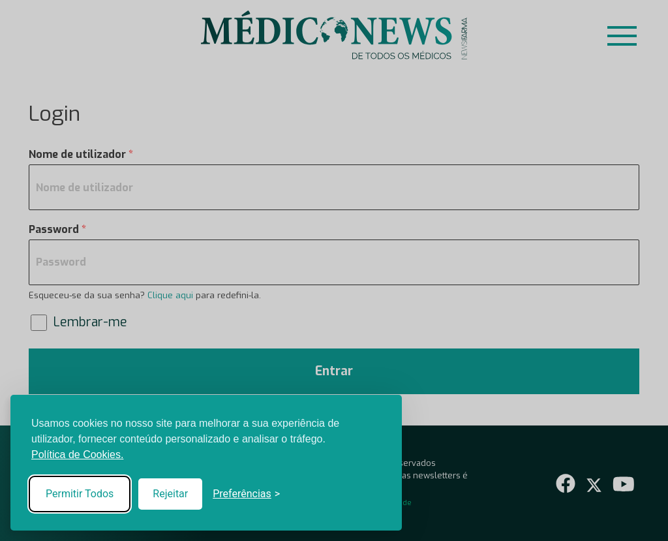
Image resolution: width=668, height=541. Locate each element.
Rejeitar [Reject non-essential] (170, 493)
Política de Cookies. (77, 454)
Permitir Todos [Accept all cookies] (80, 493)
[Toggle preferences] (246, 494)
